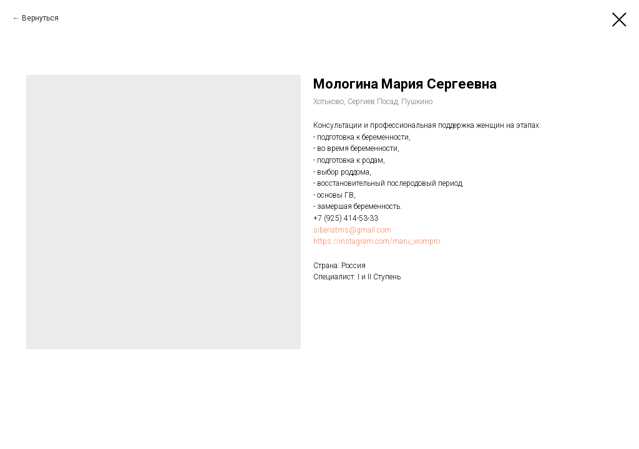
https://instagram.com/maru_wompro (376, 241)
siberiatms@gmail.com (352, 230)
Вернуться (40, 18)
